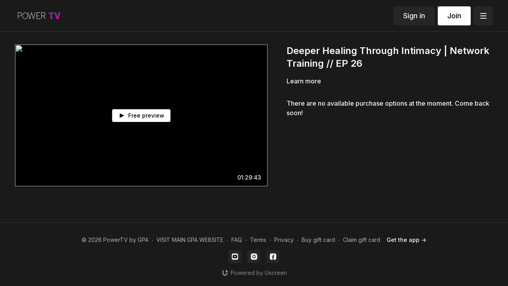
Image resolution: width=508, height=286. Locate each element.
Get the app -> (406, 239)
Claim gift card (361, 239)
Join (454, 16)
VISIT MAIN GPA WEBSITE (189, 239)
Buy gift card (318, 239)
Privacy (284, 239)
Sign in (414, 16)
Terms (258, 239)
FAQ (236, 239)
